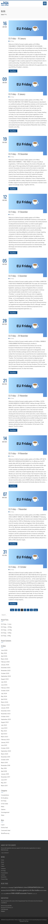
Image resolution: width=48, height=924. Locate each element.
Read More (13, 71)
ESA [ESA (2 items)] (7, 890)
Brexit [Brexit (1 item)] (7, 887)
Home (2, 14)
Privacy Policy (4, 879)
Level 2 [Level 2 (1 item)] (2, 893)
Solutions (3, 868)
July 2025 (4, 682)
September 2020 (6, 751)
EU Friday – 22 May (6, 630)
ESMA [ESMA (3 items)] (12, 890)
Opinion (3, 809)
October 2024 (5, 690)
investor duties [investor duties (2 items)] (42, 890)
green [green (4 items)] (25, 890)
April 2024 (4, 699)
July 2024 (4, 693)
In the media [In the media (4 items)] (34, 890)
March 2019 (4, 762)
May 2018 (4, 768)
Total (19, 919)
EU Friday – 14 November (18, 453)
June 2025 (4, 685)
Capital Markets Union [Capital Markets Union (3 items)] (20, 887)
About (2, 862)
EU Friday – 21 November (18, 395)
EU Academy (4, 798)
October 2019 (5, 759)
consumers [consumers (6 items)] (32, 887)
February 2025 (5, 688)
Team (2, 864)
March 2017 (4, 785)
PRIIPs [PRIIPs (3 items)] (13, 893)
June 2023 (4, 728)
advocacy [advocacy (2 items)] (3, 887)
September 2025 (6, 676)
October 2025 (5, 673)
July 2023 (4, 725)
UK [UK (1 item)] (36, 893)
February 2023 (5, 739)
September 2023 (6, 719)
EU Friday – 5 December (18, 275)
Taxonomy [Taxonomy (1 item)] (34, 893)
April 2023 (4, 734)
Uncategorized (5, 812)
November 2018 (5, 765)
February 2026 (5, 662)
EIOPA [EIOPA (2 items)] (42, 887)
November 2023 (5, 713)
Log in (2, 825)
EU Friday (12, 41)
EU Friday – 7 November (18, 509)
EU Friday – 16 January (17, 38)
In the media (4, 803)
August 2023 (5, 722)
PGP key (26, 921)
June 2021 (4, 745)
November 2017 (5, 777)
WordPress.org (5, 833)
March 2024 (4, 702)
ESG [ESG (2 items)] (9, 890)
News (2, 806)
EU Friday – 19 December (18, 153)
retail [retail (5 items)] (17, 893)
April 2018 (4, 771)
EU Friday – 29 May (6, 627)
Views (2, 815)
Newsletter (3, 877)
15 (31, 610)
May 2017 (4, 783)
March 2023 (4, 736)
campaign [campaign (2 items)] (10, 887)
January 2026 (5, 665)
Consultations (5, 795)
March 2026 (4, 659)
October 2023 (5, 716)
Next (35, 610)
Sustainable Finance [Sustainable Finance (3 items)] (25, 893)
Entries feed (4, 827)
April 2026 (4, 656)
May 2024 (4, 696)
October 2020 (5, 748)
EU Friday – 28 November (18, 335)
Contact (3, 875)
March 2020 (4, 754)
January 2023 (5, 742)
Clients (2, 866)
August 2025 (5, 679)
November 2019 (5, 757)
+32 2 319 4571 (5, 853)
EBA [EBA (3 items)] (39, 887)
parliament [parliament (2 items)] (8, 893)
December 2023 (5, 711)
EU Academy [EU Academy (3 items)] (19, 890)
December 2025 (5, 667)
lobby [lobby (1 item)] (4, 893)
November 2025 (5, 670)
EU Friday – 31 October (17, 566)
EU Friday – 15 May (6, 633)
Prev (12, 610)
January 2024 (5, 708)
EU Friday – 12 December (18, 211)
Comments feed (5, 830)
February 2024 (5, 705)
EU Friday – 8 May (6, 636)
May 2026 (4, 653)
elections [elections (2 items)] (3, 890)
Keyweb (22, 921)
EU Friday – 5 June (6, 624)
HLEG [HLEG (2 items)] (28, 890)
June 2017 (4, 780)
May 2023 (4, 731)
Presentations (4, 873)
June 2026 (4, 650)
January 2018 (5, 774)
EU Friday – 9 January (17, 94)
